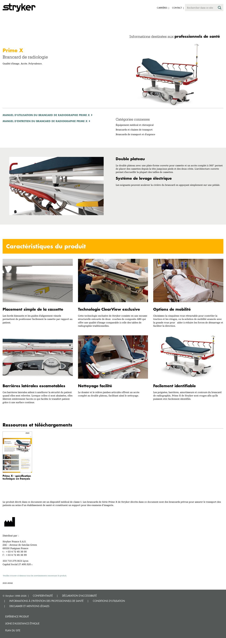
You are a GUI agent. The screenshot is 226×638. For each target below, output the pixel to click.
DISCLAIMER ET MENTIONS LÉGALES (29, 606)
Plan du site (12, 630)
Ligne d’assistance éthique (22, 623)
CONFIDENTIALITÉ (43, 595)
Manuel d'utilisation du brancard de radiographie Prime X (46, 115)
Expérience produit (17, 616)
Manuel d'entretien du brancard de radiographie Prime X (45, 121)
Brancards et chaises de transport (134, 129)
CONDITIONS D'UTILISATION (109, 601)
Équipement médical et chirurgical (135, 124)
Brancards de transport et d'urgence (135, 134)
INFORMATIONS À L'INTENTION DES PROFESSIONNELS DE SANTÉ (46, 601)
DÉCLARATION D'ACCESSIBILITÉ (79, 595)
